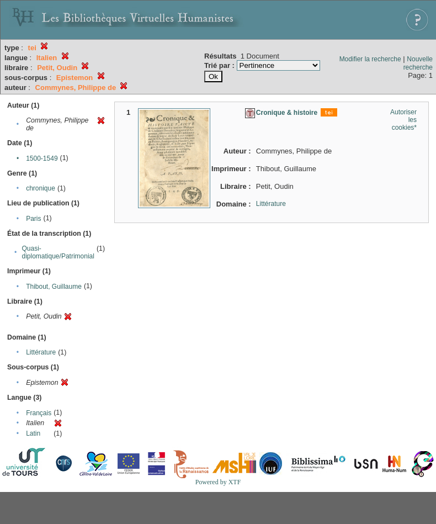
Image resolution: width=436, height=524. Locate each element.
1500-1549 (41, 158)
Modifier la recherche (370, 59)
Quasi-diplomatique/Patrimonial (58, 252)
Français (38, 413)
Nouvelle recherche (418, 63)
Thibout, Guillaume (54, 286)
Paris (33, 219)
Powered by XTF (218, 482)
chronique (40, 188)
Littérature (41, 352)
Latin (33, 433)
